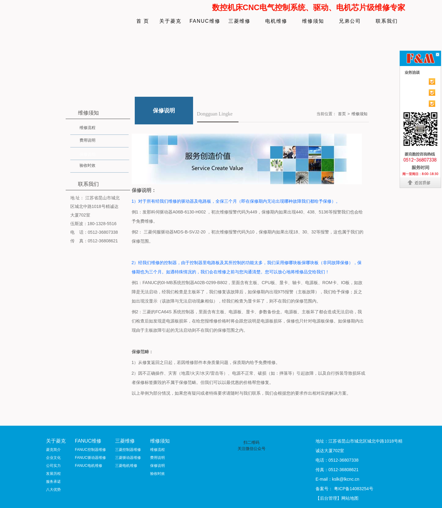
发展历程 (53, 473)
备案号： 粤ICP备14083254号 (344, 488)
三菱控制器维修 (128, 449)
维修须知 (313, 21)
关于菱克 (170, 21)
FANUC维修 (204, 21)
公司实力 (53, 465)
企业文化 (53, 457)
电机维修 (276, 21)
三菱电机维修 (126, 465)
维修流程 (87, 127)
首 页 (142, 21)
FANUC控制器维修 (90, 449)
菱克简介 (53, 449)
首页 (342, 113)
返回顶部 (420, 182)
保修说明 (87, 154)
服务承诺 (53, 481)
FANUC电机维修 (88, 465)
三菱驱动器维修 (128, 457)
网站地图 (350, 498)
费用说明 (87, 140)
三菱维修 (239, 21)
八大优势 (53, 489)
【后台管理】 (328, 498)
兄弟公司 (350, 21)
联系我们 (387, 21)
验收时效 (87, 165)
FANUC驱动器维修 (90, 457)
